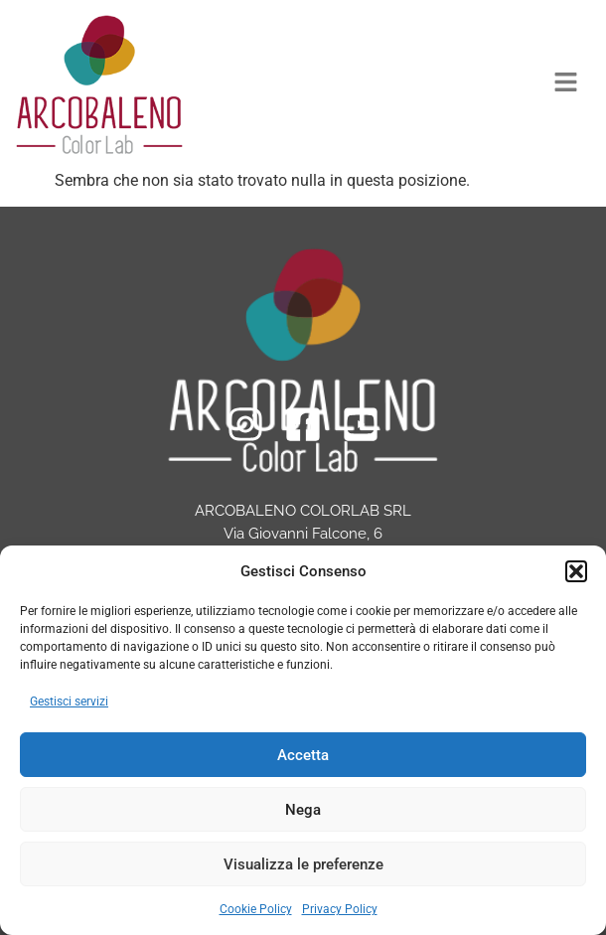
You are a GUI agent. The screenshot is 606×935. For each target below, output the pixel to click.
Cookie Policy (256, 909)
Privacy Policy (340, 909)
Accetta (303, 755)
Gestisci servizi (69, 701)
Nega (303, 810)
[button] (576, 571)
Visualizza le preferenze (303, 864)
